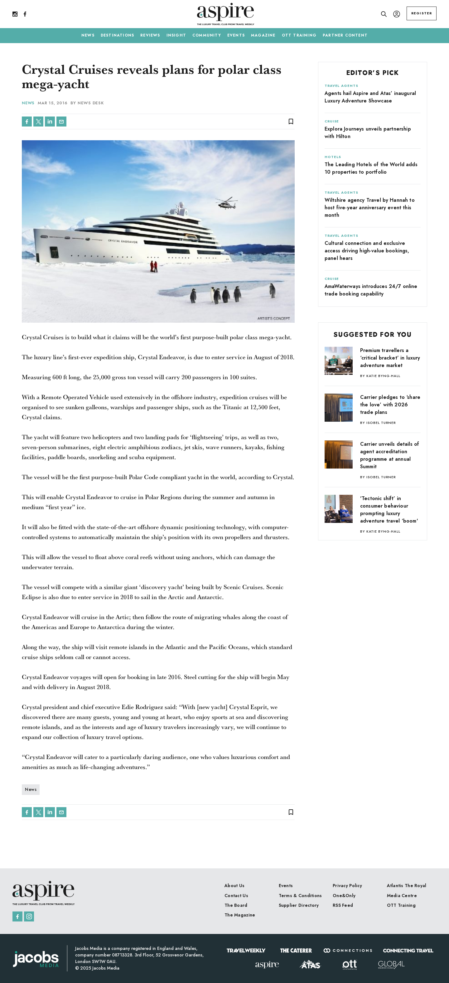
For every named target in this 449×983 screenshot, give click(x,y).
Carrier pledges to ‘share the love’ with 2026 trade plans (390, 405)
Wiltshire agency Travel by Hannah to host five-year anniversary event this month (370, 207)
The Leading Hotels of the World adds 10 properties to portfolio (371, 168)
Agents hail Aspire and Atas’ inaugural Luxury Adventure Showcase (370, 97)
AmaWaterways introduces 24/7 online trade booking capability (371, 290)
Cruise (332, 121)
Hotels (333, 156)
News (28, 103)
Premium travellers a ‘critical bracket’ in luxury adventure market (390, 358)
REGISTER (421, 13)
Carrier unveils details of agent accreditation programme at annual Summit (389, 455)
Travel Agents (341, 85)
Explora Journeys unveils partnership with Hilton (368, 132)
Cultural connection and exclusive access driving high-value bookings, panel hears (367, 251)
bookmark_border (291, 121)
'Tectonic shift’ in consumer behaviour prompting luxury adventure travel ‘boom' (389, 509)
